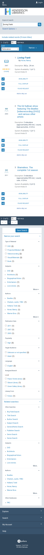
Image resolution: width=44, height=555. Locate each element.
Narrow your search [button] (12, 236)
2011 (10, 326)
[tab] (32, 47)
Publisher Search (13, 431)
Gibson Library (13, 383)
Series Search (12, 438)
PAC (8, 503)
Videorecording (13, 254)
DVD (9, 246)
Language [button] (8, 361)
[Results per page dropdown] (13, 42)
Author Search (12, 419)
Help (4, 531)
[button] (32, 47)
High (9, 343)
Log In (40, 2)
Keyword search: (8, 20)
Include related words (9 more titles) (17, 37)
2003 (10, 333)
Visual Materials (14, 257)
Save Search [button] (22, 230)
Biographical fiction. (14, 278)
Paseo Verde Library (15, 379)
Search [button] (22, 518)
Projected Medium (14, 250)
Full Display (15, 83)
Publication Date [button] (10, 321)
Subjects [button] (8, 266)
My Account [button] (22, 524)
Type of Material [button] (10, 241)
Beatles (10, 298)
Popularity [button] (8, 338)
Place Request (15, 88)
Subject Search (12, 423)
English (10, 366)
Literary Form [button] (9, 391)
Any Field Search (13, 412)
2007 (10, 330)
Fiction (10, 396)
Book (10, 261)
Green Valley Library (15, 386)
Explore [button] (22, 511)
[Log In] (36, 2)
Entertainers (11, 282)
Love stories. (12, 286)
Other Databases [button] (11, 498)
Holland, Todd (12, 306)
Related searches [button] (11, 402)
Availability (15, 79)
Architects (11, 275)
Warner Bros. (12, 313)
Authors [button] (8, 293)
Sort (3, 46)
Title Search (11, 415)
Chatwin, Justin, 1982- (15, 302)
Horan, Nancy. (12, 310)
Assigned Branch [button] (11, 370)
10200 (6, 71)
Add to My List (22, 93)
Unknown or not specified (17, 352)
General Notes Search (15, 427)
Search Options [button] (9, 29)
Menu (4, 4)
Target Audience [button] (10, 348)
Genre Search (12, 434)
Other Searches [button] (10, 407)
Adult (10, 356)
